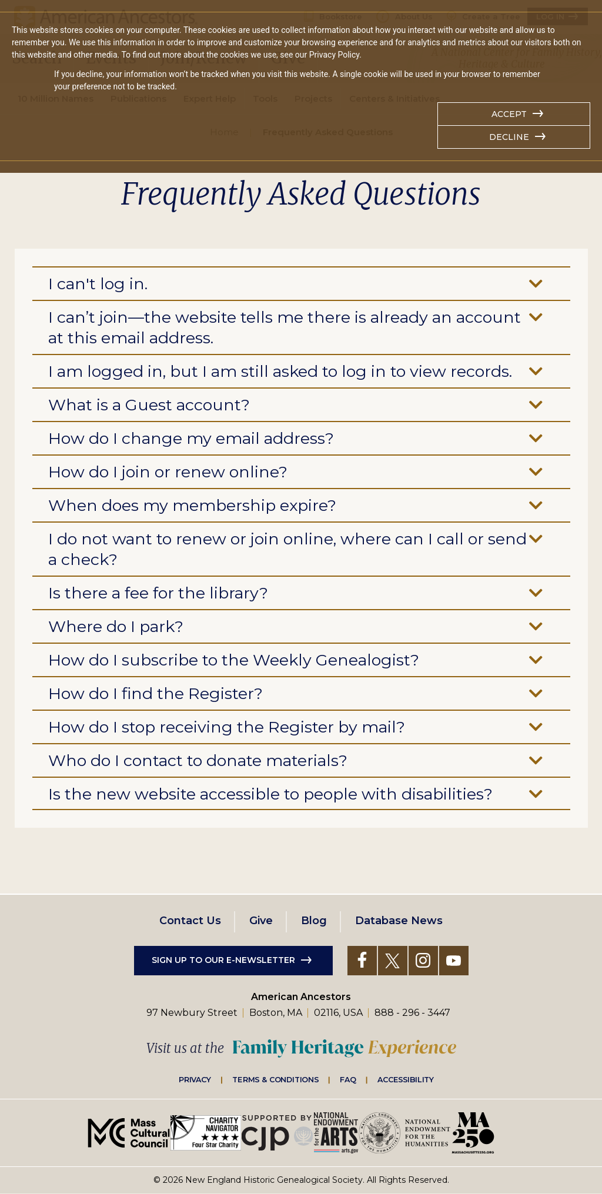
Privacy (195, 1079)
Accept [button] (509, 114)
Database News (399, 920)
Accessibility (405, 1079)
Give (261, 920)
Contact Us (190, 920)
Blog (314, 920)
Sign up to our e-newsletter (223, 960)
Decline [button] (509, 137)
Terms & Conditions (275, 1079)
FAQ (348, 1079)
